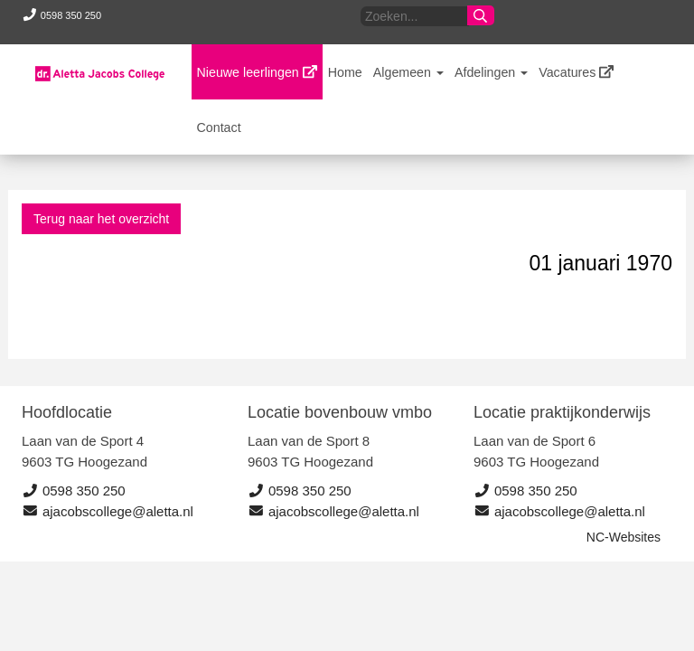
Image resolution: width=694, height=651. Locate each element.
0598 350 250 (58, 15)
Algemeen (408, 72)
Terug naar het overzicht (101, 219)
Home (345, 72)
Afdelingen (491, 72)
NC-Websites (623, 537)
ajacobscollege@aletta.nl (107, 511)
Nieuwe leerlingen (257, 72)
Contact (219, 127)
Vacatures (576, 72)
